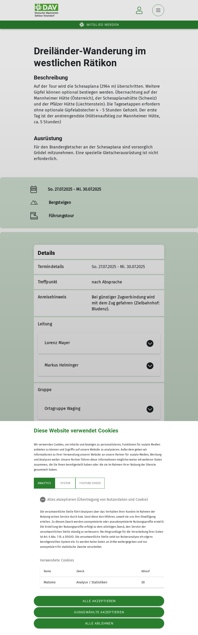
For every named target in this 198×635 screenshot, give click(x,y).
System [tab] (65, 483)
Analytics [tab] (44, 483)
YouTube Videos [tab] (90, 483)
